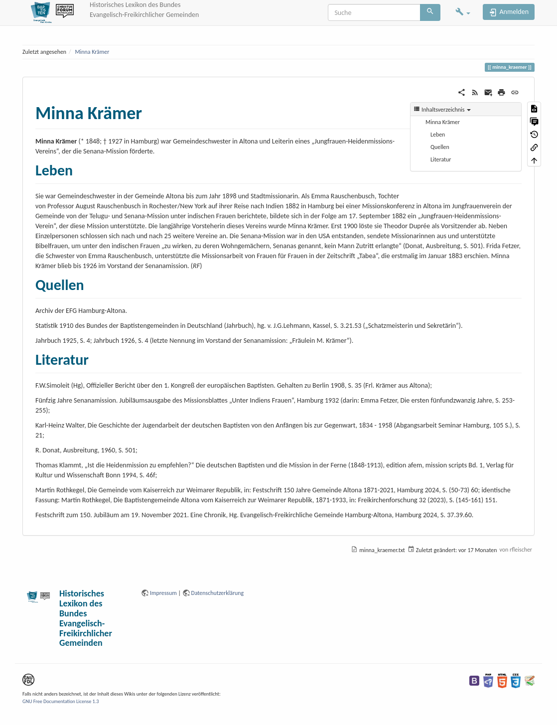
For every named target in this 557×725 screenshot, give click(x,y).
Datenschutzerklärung (217, 592)
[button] (463, 12)
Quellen (439, 147)
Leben (437, 134)
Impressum (163, 592)
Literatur (440, 159)
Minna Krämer (92, 51)
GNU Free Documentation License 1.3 (60, 701)
